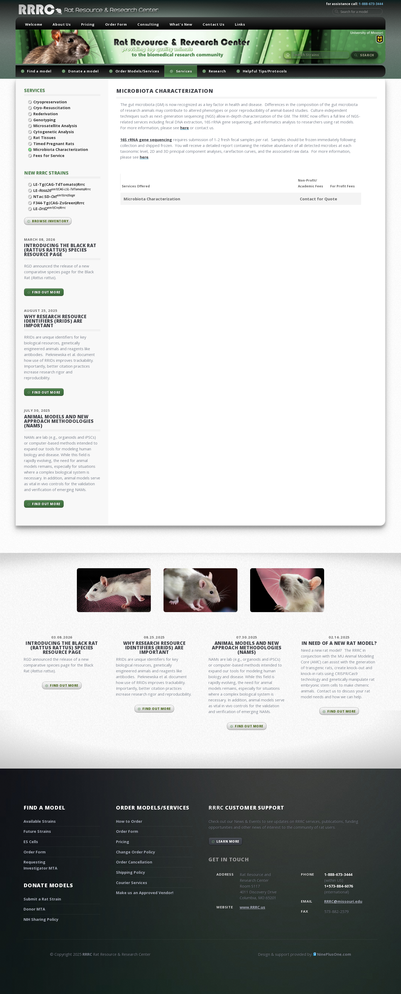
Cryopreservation (50, 101)
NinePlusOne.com (334, 954)
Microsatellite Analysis (55, 125)
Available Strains (40, 821)
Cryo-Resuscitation (51, 107)
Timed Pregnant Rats (53, 143)
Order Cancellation (134, 861)
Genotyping (44, 119)
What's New (181, 24)
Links (240, 24)
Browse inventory (50, 221)
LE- (62, 190)
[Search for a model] (357, 11)
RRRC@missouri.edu (343, 901)
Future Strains (37, 831)
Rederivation (45, 113)
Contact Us (213, 24)
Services (34, 90)
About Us (62, 24)
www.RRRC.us (252, 907)
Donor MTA (34, 909)
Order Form (116, 24)
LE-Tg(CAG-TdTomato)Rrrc (59, 184)
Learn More (227, 841)
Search (367, 55)
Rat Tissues (44, 137)
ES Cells (31, 841)
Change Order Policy (135, 851)
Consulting (148, 24)
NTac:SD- (54, 196)
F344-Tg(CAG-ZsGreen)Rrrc (59, 202)
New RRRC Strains (46, 173)
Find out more (46, 292)
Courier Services (131, 882)
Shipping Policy (130, 872)
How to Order (129, 821)
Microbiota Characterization (60, 149)
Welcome (33, 24)
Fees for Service (48, 155)
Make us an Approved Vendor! (144, 892)
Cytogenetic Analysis (53, 131)
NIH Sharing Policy (41, 919)
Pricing (88, 24)
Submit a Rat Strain (42, 898)
